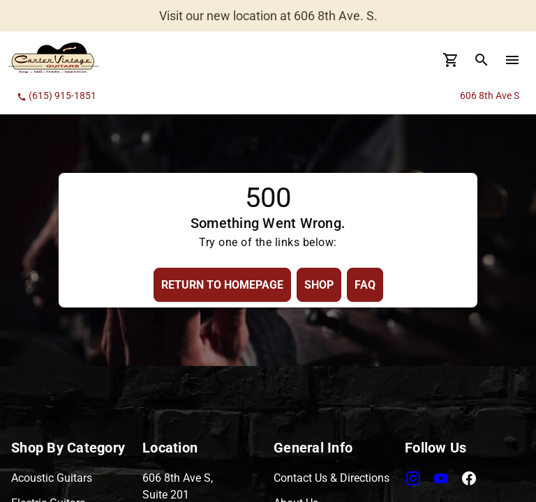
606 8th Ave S (489, 95)
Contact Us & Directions (331, 478)
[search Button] (481, 60)
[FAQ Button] (365, 285)
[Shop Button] (319, 285)
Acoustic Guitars (51, 478)
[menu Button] (512, 60)
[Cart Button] (451, 60)
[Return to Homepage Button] (222, 285)
